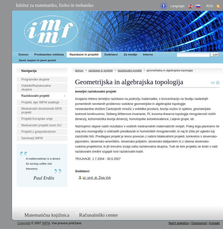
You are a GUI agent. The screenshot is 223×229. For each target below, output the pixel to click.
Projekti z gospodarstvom (38, 131)
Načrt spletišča (179, 223)
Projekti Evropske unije (37, 119)
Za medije (130, 54)
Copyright (23, 223)
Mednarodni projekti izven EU (41, 125)
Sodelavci (111, 54)
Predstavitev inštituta (49, 54)
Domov (24, 54)
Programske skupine (35, 79)
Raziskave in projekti (84, 54)
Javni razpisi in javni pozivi (37, 60)
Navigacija (29, 71)
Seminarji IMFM (32, 138)
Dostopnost (199, 223)
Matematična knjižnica (46, 215)
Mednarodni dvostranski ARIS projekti (41, 110)
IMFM (51, 31)
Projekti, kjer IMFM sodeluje (40, 102)
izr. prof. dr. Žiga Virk (97, 178)
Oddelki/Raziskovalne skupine (36, 87)
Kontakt (214, 223)
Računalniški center (98, 215)
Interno (148, 54)
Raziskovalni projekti (35, 96)
